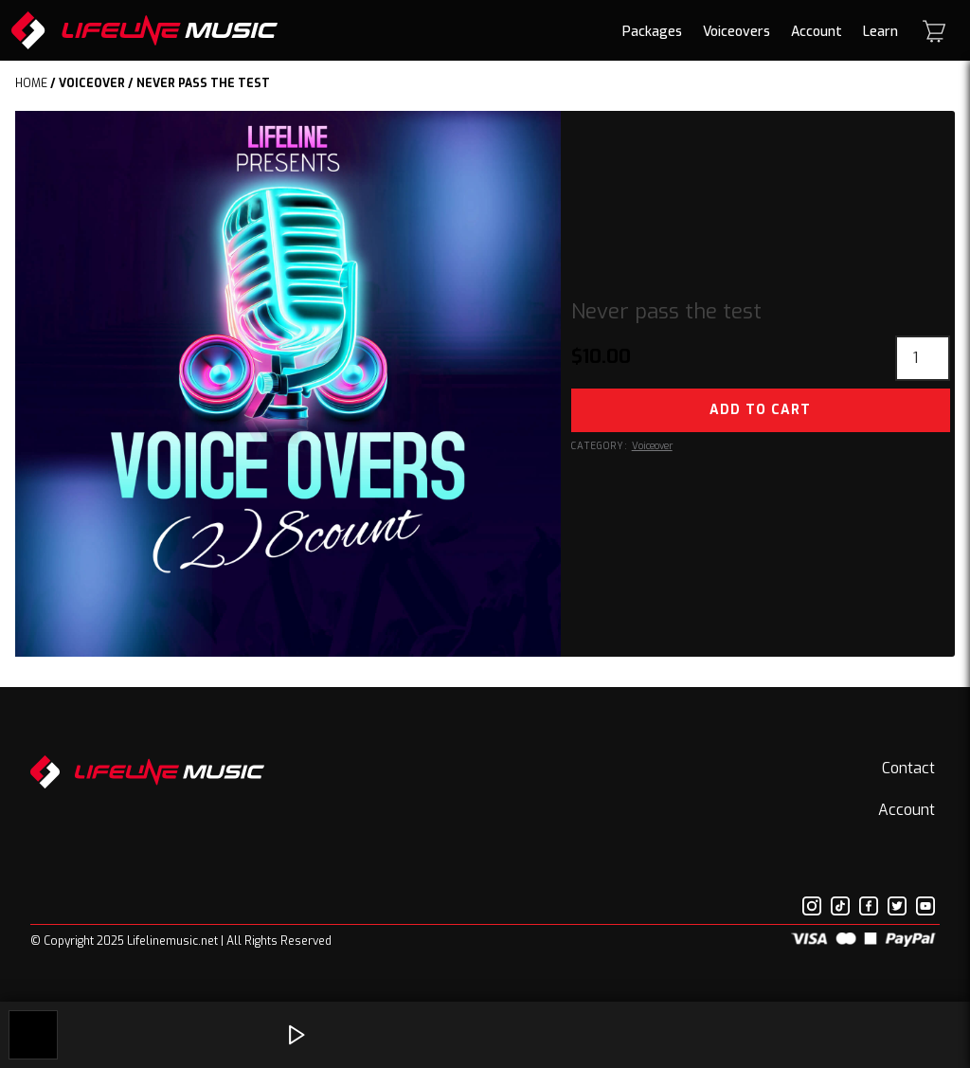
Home (31, 83)
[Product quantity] (922, 358)
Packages (652, 32)
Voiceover (92, 83)
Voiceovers (736, 32)
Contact (908, 768)
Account (816, 32)
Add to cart (760, 410)
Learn (880, 32)
